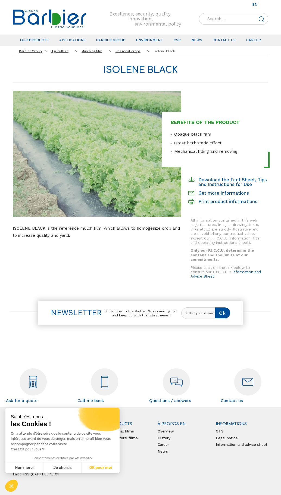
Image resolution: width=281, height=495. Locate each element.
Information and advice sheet (241, 444)
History (164, 438)
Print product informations (227, 201)
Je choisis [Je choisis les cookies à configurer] (62, 467)
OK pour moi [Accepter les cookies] (100, 467)
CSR (177, 40)
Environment (149, 40)
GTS (220, 431)
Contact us (224, 40)
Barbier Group (110, 40)
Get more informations (223, 193)
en (254, 4)
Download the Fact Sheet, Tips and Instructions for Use (232, 182)
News (196, 40)
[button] (11, 485)
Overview (166, 431)
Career (253, 40)
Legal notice (227, 438)
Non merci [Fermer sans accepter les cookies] (24, 467)
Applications (72, 40)
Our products (34, 40)
